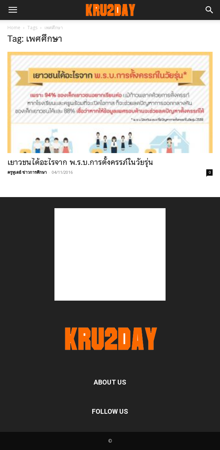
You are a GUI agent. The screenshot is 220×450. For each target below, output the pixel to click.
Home (13, 27)
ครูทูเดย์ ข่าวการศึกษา (27, 172)
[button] (12, 10)
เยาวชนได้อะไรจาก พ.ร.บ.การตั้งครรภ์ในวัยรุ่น (80, 162)
